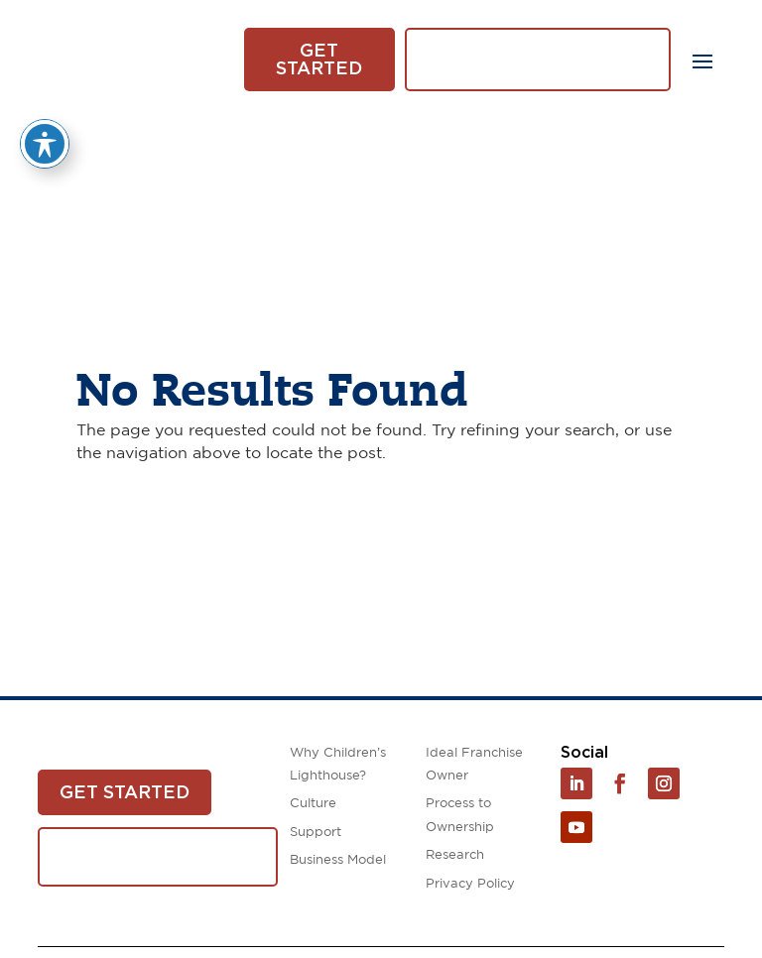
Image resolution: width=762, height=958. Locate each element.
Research (455, 855)
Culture (313, 803)
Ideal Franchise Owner (474, 764)
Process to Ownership (460, 815)
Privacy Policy (470, 884)
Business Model (338, 860)
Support (315, 832)
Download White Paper (537, 59)
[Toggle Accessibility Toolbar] (44, 144)
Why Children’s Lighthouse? (338, 764)
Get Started (319, 59)
